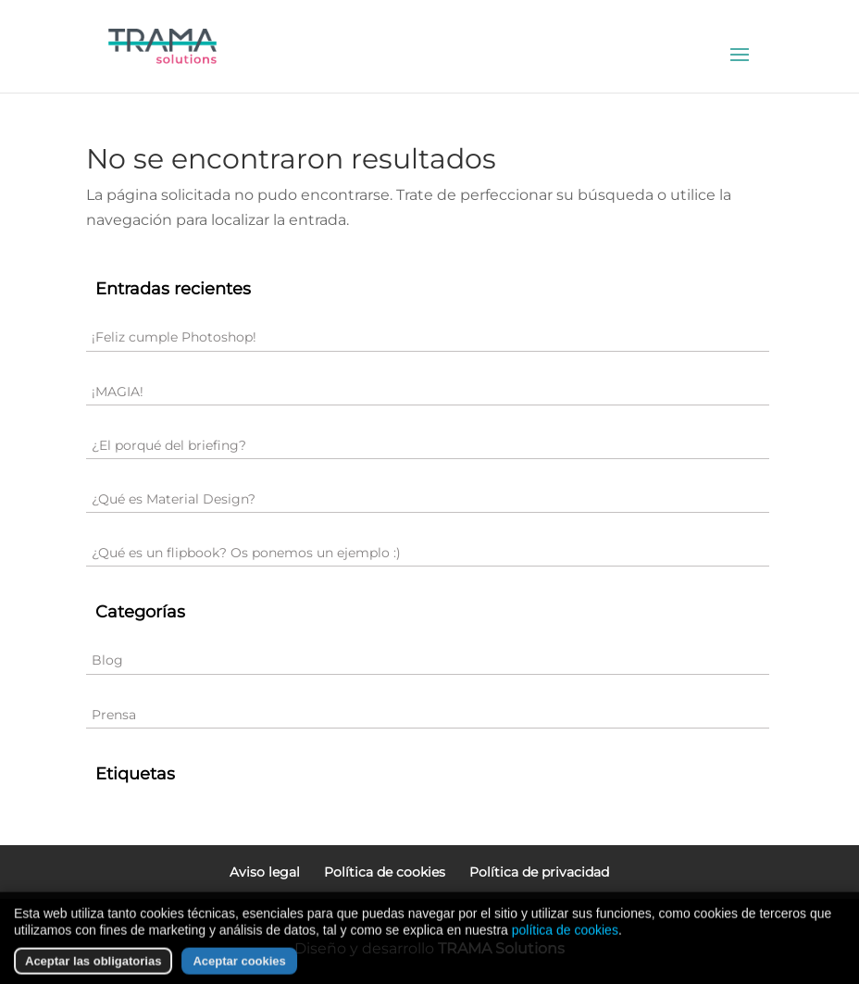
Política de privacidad (539, 872)
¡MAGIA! (117, 391)
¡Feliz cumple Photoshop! (174, 337)
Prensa (114, 714)
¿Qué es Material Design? (173, 499)
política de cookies (565, 951)
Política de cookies (384, 872)
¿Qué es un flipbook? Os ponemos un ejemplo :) (246, 552)
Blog (107, 660)
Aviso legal (265, 872)
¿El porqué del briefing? (169, 445)
